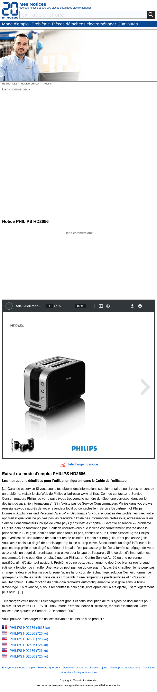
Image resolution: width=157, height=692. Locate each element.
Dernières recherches (75, 667)
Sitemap (115, 667)
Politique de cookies (85, 672)
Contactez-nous (131, 667)
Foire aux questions (49, 667)
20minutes (128, 24)
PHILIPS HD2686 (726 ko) (29, 633)
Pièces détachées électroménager (84, 24)
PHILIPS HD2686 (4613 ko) (30, 627)
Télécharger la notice (82, 464)
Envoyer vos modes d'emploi (18, 667)
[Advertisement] (78, 264)
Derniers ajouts (99, 667)
